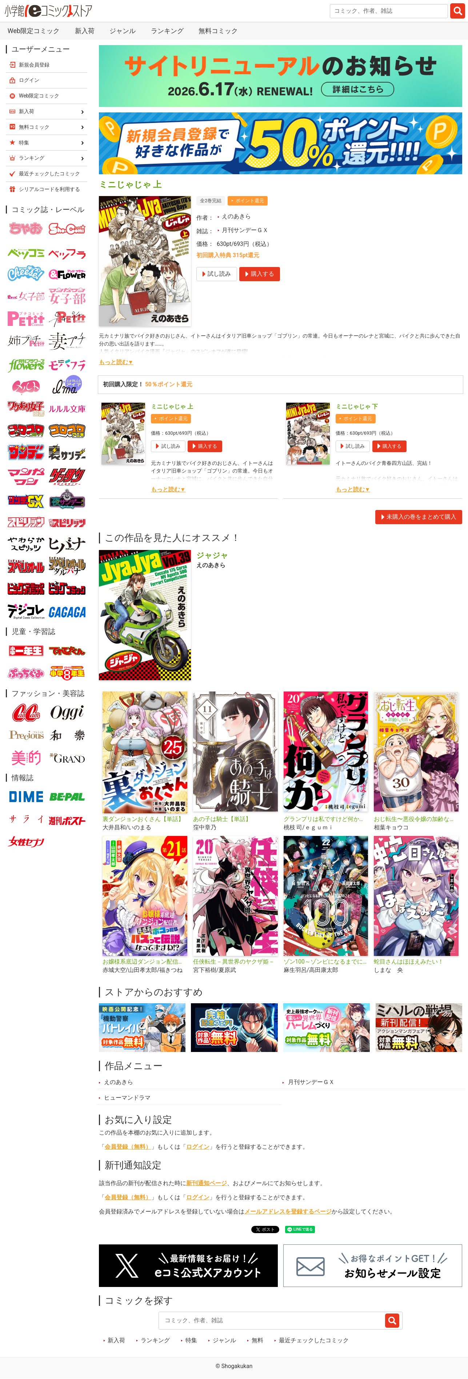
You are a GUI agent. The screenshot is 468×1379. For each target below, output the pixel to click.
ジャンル (122, 31)
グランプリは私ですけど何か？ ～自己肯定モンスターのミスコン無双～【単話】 (326, 819)
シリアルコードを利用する (49, 189)
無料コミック (218, 31)
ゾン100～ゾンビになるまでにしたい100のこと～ (326, 961)
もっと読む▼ (116, 362)
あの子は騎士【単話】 (222, 819)
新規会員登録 (34, 65)
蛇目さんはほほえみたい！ (409, 961)
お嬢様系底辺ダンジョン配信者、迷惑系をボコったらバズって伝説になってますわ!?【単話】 (145, 961)
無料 (257, 1340)
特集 (191, 1340)
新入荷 (85, 31)
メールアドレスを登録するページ (288, 1211)
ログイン (197, 1147)
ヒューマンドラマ (127, 1098)
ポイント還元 (250, 200)
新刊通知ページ (206, 1183)
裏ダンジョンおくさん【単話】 (143, 819)
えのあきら (236, 216)
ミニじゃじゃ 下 (357, 406)
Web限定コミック (34, 31)
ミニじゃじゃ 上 (172, 406)
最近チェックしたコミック (314, 1340)
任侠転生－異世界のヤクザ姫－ (234, 961)
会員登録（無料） (128, 1147)
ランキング (167, 31)
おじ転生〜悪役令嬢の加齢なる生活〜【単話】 (416, 819)
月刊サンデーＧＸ (245, 230)
